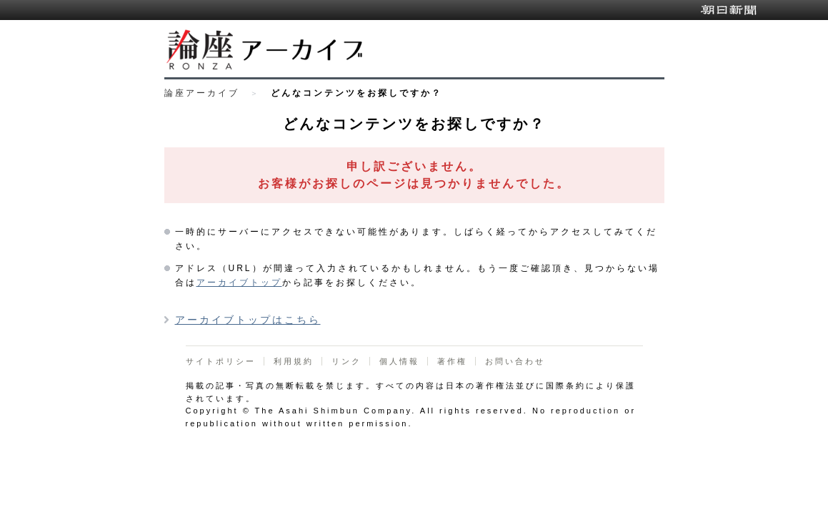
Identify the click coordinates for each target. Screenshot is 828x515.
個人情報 (399, 361)
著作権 (452, 361)
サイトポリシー (221, 361)
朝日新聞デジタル (728, 10)
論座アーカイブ (201, 93)
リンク (346, 361)
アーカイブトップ (239, 283)
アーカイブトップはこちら (248, 319)
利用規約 (294, 361)
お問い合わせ (515, 361)
